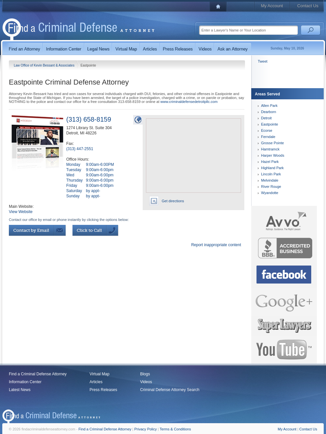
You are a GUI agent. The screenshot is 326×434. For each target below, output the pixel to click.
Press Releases (103, 389)
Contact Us (307, 5)
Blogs (145, 374)
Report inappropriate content (216, 245)
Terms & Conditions (175, 429)
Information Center (25, 382)
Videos (146, 382)
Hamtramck (270, 149)
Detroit (266, 118)
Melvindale (269, 180)
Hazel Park (270, 162)
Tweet (262, 61)
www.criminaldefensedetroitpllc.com (188, 102)
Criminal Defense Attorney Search (169, 389)
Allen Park (269, 106)
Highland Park (272, 168)
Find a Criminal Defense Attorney (38, 374)
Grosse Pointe (272, 143)
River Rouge (271, 186)
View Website (20, 211)
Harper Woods (272, 155)
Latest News (20, 389)
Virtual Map (99, 374)
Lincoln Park (271, 174)
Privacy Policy (145, 429)
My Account (272, 5)
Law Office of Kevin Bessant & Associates (44, 65)
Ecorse (266, 130)
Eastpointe (269, 124)
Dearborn (268, 112)
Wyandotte (269, 193)
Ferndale (268, 137)
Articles (96, 382)
